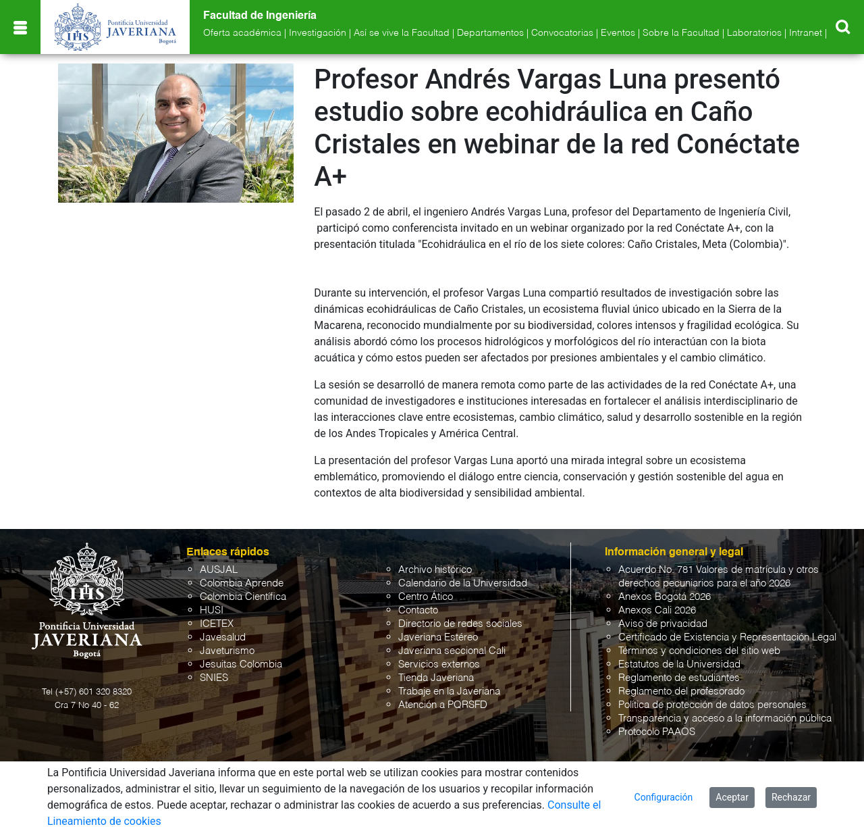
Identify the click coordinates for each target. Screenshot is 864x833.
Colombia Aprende (242, 583)
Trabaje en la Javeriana (449, 691)
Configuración (663, 797)
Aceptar (732, 797)
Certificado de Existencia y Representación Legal (727, 637)
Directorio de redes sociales (460, 624)
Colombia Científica (243, 597)
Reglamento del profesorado (681, 691)
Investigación (317, 33)
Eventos (618, 33)
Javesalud (223, 637)
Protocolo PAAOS (656, 732)
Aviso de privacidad (662, 624)
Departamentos (490, 33)
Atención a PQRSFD (442, 705)
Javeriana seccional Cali (452, 651)
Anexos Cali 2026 (657, 610)
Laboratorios (754, 33)
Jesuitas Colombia (241, 664)
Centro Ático (425, 597)
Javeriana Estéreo (438, 637)
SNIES (214, 678)
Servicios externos (439, 664)
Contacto (418, 610)
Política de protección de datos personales (712, 705)
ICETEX (217, 624)
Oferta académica (242, 33)
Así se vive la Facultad (402, 33)
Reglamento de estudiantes (679, 678)
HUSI (211, 610)
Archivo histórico (435, 570)
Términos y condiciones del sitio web (699, 651)
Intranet (805, 33)
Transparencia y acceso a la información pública (725, 718)
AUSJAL (219, 570)
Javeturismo (227, 651)
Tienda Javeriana (436, 678)
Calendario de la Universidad (462, 583)
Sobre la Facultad (681, 33)
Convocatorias (562, 33)
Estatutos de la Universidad (679, 664)
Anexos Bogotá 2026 (664, 597)
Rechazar (791, 797)
